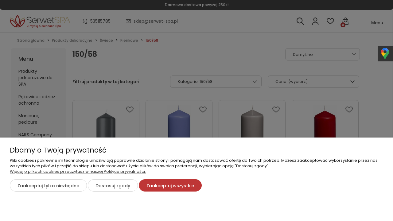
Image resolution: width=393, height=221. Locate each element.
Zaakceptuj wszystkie (170, 186)
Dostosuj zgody (112, 186)
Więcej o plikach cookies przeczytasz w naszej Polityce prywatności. (78, 171)
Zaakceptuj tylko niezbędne (48, 186)
